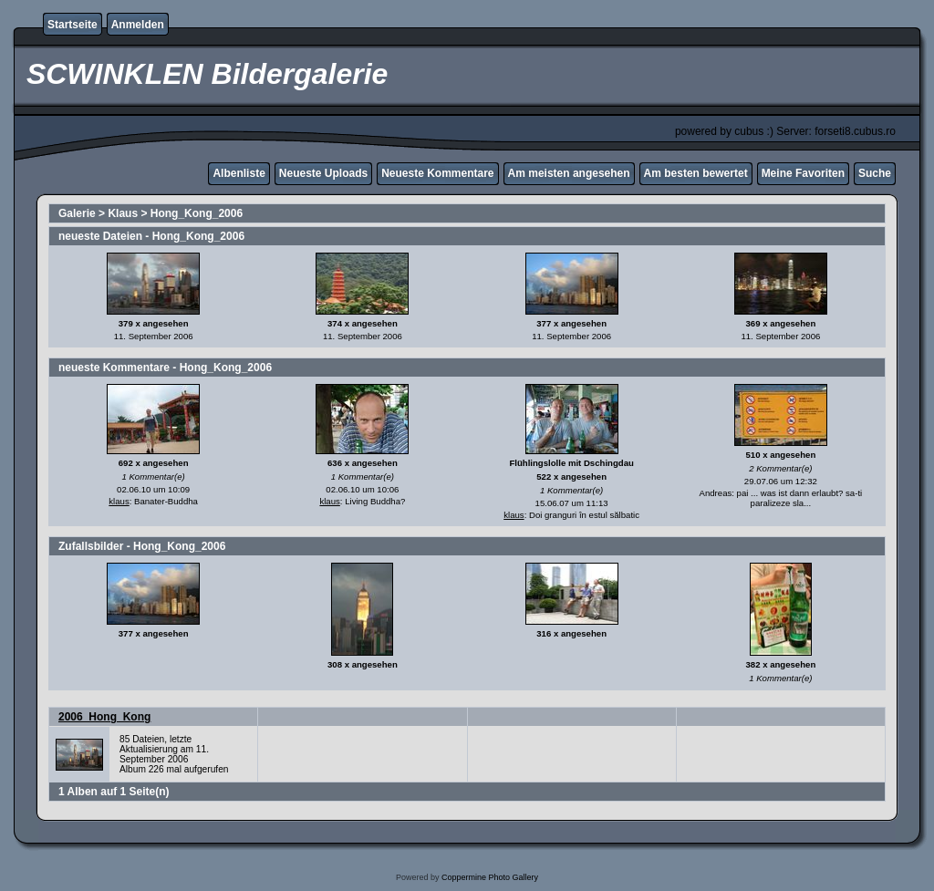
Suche (874, 173)
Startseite (72, 24)
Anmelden (137, 24)
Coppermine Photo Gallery (489, 877)
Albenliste (239, 173)
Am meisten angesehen (569, 173)
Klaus (123, 213)
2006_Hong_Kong (104, 716)
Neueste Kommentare (437, 173)
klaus (119, 501)
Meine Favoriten (803, 173)
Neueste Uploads (323, 173)
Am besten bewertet (696, 173)
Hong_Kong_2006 (196, 213)
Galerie (77, 213)
